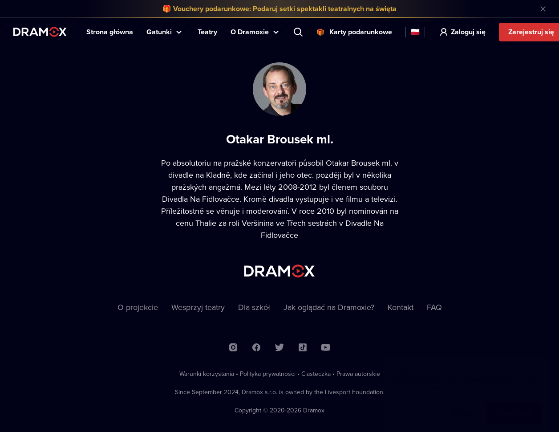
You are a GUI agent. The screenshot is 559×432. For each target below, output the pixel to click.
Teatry (207, 32)
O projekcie (137, 307)
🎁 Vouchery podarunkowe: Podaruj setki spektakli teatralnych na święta (279, 9)
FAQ (434, 307)
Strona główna (109, 32)
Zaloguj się (468, 32)
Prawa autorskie (358, 373)
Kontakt (400, 307)
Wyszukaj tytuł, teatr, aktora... (299, 32)
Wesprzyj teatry (198, 307)
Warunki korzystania (206, 373)
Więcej (461, 404)
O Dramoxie (250, 32)
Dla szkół (254, 307)
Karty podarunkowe (360, 32)
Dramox (40, 32)
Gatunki (159, 32)
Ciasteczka (316, 373)
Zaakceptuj (514, 404)
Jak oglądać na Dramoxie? (329, 307)
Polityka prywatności (268, 373)
